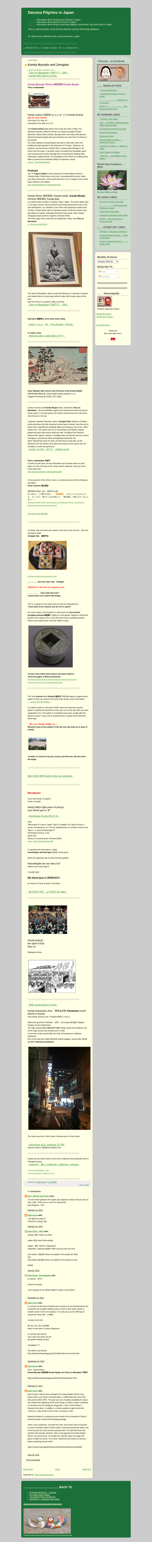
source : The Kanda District (39, 162)
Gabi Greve (33, 1215)
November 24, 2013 (36, 1298)
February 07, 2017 (35, 1386)
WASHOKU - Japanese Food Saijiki (44, 1499)
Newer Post (28, 1469)
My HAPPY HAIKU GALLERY (112, 202)
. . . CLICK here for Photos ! (39, 702)
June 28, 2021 (33, 1455)
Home (57, 1469)
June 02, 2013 (33, 1271)
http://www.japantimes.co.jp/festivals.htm (44, 185)
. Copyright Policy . (103, 325)
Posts (102, 272)
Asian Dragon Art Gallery (110, 152)
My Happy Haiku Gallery (39, 1495)
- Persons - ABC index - (109, 119)
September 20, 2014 (36, 1361)
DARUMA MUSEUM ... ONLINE (42, 1492)
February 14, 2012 (35, 1210)
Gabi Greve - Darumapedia (39, 1275)
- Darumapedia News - (109, 90)
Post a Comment (33, 1460)
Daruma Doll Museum (108, 133)
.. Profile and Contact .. (104, 317)
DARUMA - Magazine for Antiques (113, 232)
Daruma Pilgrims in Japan (51, 12)
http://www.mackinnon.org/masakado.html (45, 472)
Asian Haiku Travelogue (109, 212)
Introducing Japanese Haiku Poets (114, 215)
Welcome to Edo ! (107, 136)
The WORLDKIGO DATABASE (42, 1497)
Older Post (86, 1469)
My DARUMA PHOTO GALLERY (113, 129)
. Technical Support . (103, 314)
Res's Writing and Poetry (38, 1196)
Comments (104, 277)
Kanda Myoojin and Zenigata (48, 64)
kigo (87, 1185)
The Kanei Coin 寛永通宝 (38, 514)
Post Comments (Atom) (44, 1475)
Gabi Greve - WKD (35, 1231)
